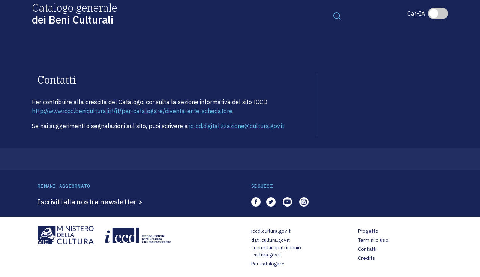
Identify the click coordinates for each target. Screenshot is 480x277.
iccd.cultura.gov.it (271, 231)
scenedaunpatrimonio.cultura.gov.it (276, 251)
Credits (366, 258)
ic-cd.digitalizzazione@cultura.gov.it (236, 126)
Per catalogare (268, 264)
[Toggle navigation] (337, 15)
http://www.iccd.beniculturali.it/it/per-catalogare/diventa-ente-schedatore (132, 111)
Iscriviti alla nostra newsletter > (90, 201)
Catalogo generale (74, 13)
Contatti (367, 249)
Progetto (368, 231)
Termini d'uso (373, 240)
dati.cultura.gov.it (270, 240)
